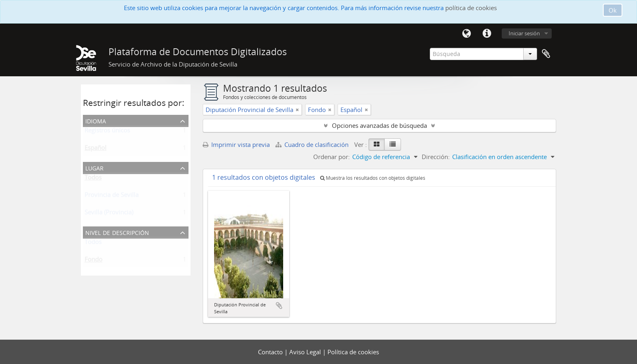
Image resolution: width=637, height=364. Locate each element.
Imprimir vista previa (236, 144)
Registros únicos (107, 132)
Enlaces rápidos (487, 34)
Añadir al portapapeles (279, 306)
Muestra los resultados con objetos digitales (372, 177)
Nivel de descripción (117, 231)
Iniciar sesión (524, 33)
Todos (93, 179)
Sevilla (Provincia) (108, 214)
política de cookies (471, 8)
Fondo (93, 261)
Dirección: (436, 157)
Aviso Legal (306, 352)
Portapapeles (546, 54)
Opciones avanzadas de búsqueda (379, 125)
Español (95, 149)
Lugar (94, 167)
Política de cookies (353, 352)
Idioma (466, 34)
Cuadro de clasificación (312, 144)
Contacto (271, 352)
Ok (613, 10)
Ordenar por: (331, 157)
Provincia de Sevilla (111, 196)
